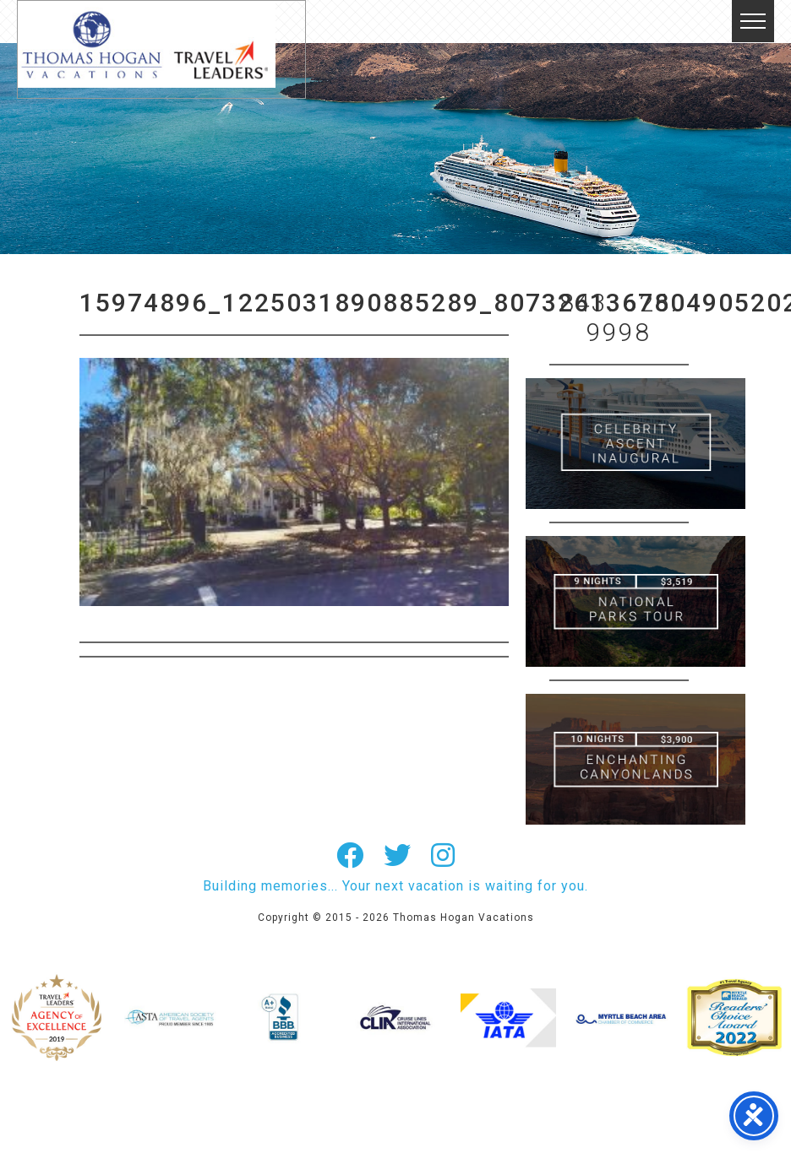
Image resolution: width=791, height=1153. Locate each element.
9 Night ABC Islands (635, 601)
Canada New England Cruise (635, 759)
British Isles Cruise (635, 443)
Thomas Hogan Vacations (141, 42)
